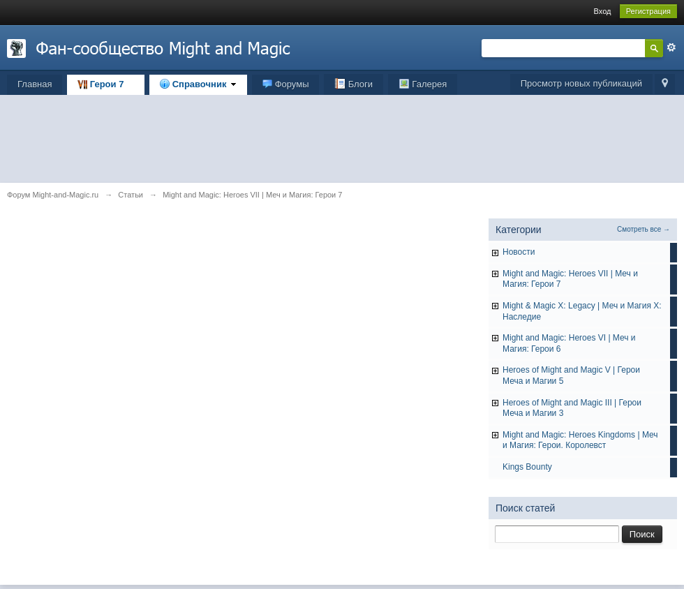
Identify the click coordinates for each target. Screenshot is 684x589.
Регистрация (648, 11)
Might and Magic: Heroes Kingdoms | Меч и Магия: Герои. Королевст (580, 440)
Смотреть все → (643, 229)
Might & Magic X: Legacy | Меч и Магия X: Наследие (582, 311)
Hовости (519, 252)
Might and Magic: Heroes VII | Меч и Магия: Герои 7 (570, 279)
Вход (602, 11)
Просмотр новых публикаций (581, 83)
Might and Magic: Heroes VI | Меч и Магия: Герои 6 (569, 343)
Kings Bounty (527, 467)
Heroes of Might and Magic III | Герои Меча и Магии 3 (572, 408)
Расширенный (671, 47)
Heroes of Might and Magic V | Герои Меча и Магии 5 (571, 375)
